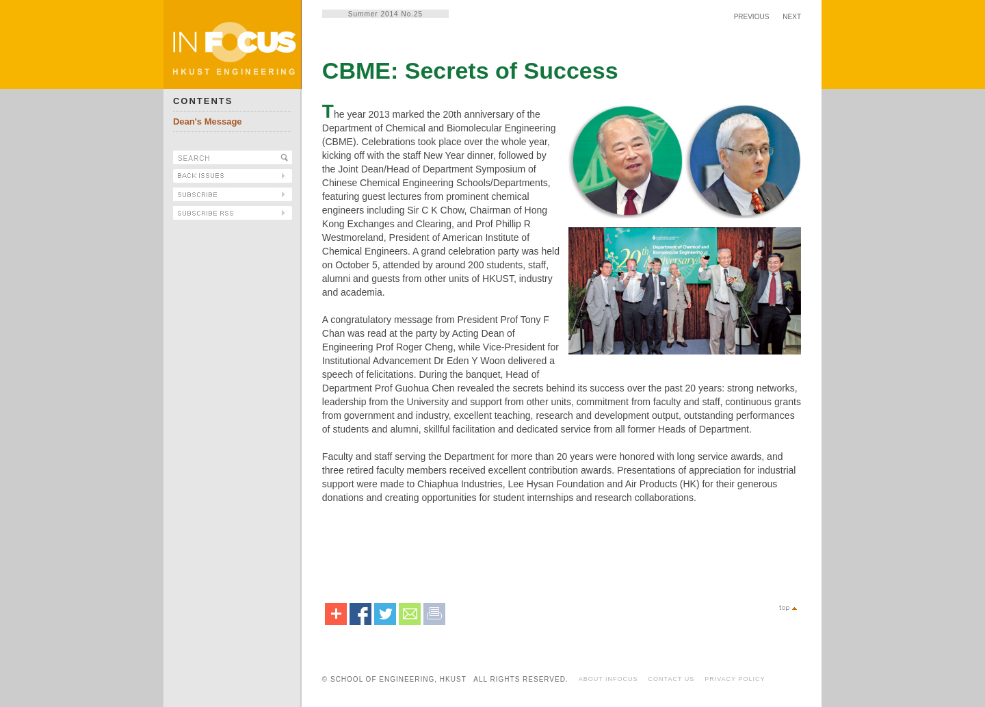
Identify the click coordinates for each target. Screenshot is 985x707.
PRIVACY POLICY (735, 679)
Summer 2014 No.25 (385, 14)
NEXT (792, 17)
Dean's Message (207, 121)
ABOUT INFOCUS (608, 679)
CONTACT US (671, 679)
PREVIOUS (752, 17)
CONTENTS (203, 101)
